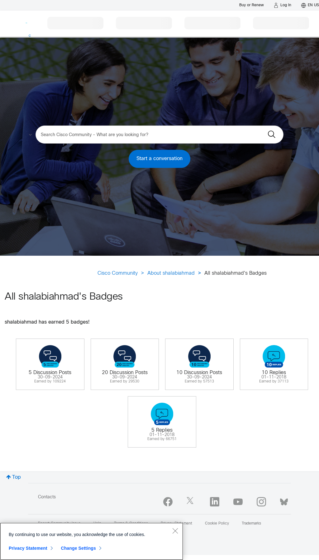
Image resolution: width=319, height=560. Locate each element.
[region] (91, 541)
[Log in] (282, 5)
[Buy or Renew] (251, 5)
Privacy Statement (28, 548)
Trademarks (251, 523)
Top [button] (16, 477)
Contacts (47, 497)
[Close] (175, 531)
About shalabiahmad (171, 273)
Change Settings (78, 548)
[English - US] (310, 5)
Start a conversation (159, 158)
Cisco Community (118, 273)
